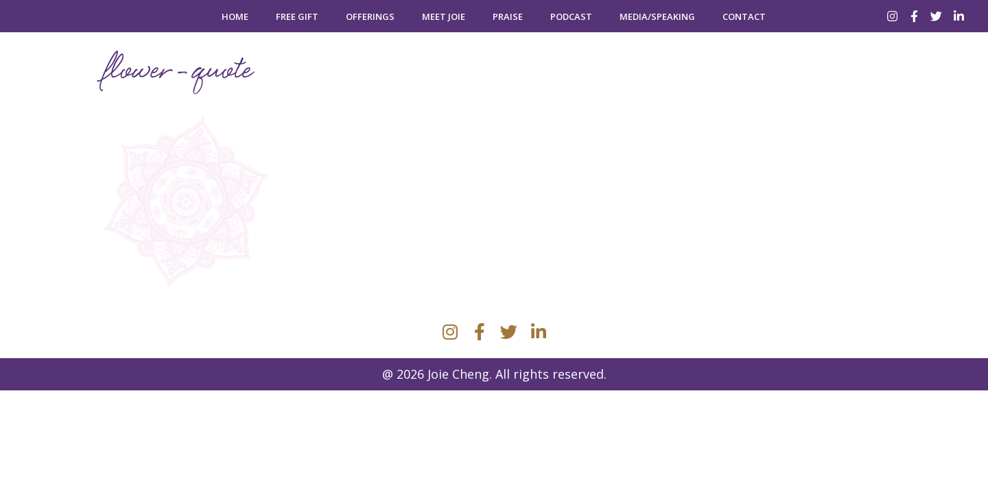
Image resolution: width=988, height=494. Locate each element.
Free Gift (297, 16)
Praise (508, 16)
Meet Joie (443, 16)
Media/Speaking (657, 16)
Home (235, 16)
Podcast (571, 16)
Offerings (370, 16)
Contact (744, 16)
